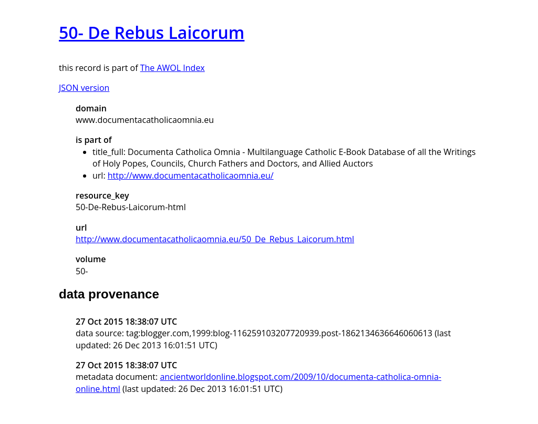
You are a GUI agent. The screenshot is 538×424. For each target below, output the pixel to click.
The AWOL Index (172, 68)
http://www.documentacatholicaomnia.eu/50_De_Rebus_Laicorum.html (215, 239)
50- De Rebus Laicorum (151, 32)
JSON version (84, 88)
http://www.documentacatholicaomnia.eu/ (191, 175)
